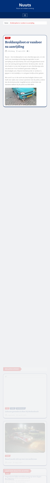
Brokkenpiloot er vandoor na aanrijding (22, 23)
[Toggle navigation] (25, 15)
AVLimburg (11, 62)
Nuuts (25, 5)
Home (6, 23)
